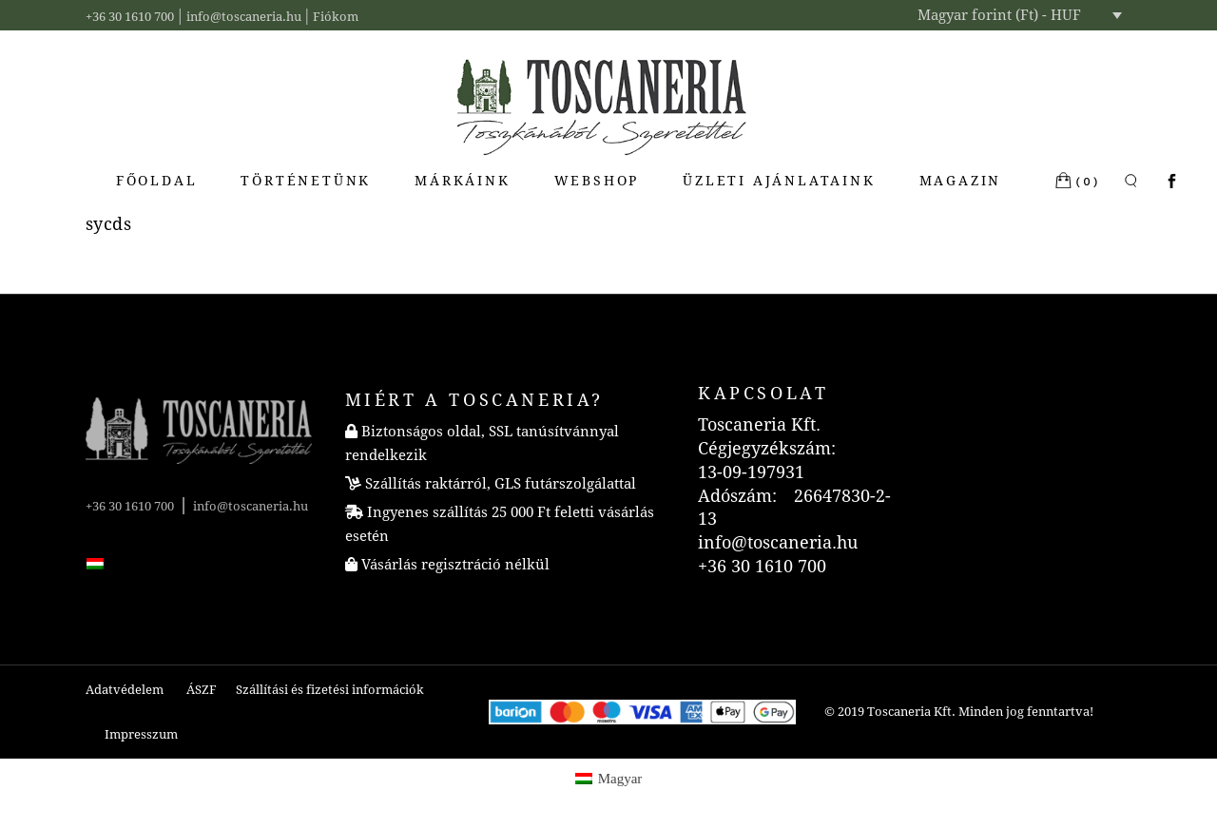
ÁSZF (201, 690)
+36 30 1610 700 (130, 17)
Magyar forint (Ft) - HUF (999, 15)
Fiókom (335, 17)
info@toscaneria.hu (243, 17)
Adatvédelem (125, 690)
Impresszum (141, 734)
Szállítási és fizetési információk (330, 690)
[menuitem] (95, 561)
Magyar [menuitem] (620, 778)
